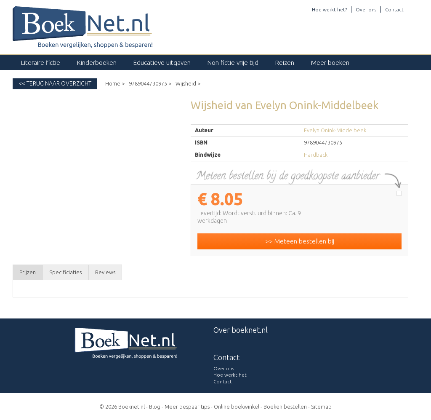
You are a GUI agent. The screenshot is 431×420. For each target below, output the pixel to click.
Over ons (366, 9)
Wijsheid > (188, 83)
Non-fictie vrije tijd (233, 62)
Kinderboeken (97, 62)
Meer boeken (330, 62)
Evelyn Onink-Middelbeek (335, 130)
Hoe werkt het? (329, 9)
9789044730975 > (150, 83)
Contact (394, 9)
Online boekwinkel (236, 406)
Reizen (284, 62)
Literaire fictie (40, 62)
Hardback (315, 155)
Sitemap (321, 406)
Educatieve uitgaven (162, 62)
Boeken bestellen (285, 406)
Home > (115, 83)
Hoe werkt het (230, 374)
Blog (154, 406)
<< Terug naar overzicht (55, 83)
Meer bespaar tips (187, 406)
